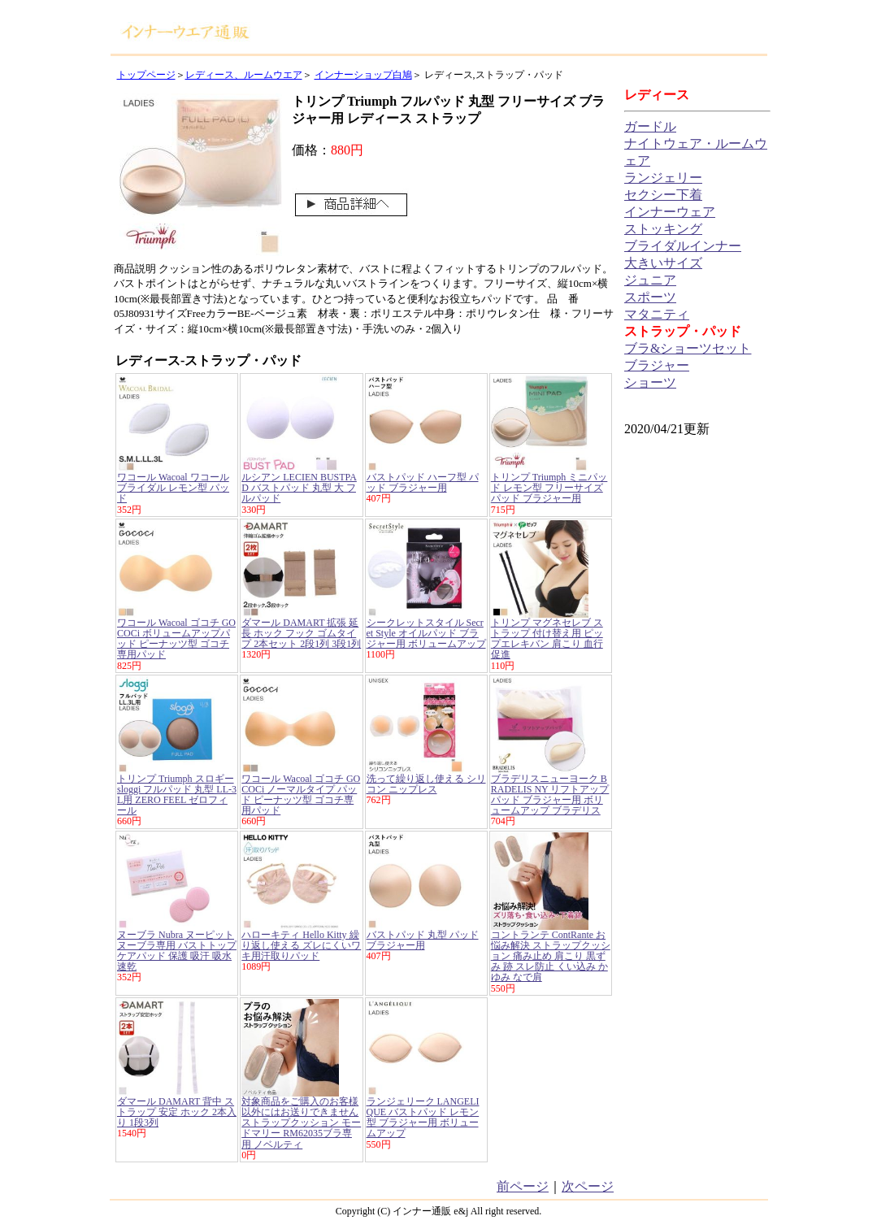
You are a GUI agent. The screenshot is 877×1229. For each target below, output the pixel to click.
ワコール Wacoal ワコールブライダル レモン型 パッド (173, 487)
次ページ (588, 1186)
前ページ (523, 1186)
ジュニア (650, 280)
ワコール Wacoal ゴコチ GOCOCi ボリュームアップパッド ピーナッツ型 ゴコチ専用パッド (176, 639)
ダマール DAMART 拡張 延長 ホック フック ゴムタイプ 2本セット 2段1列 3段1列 (301, 633)
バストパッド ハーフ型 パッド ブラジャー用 (423, 482)
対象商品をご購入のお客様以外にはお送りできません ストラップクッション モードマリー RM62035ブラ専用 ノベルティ (301, 1123)
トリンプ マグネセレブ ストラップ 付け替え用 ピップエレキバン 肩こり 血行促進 (547, 639)
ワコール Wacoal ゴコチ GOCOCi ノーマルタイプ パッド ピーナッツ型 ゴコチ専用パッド (300, 795)
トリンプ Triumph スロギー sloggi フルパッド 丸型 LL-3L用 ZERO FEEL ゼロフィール (177, 795)
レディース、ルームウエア (243, 74)
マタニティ (656, 314)
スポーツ (650, 297)
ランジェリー (663, 178)
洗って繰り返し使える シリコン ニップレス (426, 784)
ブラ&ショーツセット (687, 348)
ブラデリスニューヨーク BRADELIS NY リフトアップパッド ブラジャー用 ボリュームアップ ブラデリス (550, 795)
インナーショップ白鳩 (363, 74)
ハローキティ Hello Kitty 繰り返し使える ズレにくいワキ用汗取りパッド (301, 945)
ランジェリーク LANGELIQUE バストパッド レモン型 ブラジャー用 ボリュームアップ (423, 1118)
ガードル (650, 126)
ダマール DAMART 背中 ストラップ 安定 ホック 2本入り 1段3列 (177, 1112)
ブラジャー (656, 365)
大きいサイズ (663, 263)
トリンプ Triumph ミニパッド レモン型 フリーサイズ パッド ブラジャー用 (549, 487)
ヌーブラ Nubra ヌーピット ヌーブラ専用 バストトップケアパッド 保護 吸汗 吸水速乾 (177, 951)
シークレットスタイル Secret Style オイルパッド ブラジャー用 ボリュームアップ (426, 633)
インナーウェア (669, 212)
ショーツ (650, 382)
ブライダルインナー (682, 246)
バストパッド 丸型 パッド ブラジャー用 (423, 940)
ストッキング (663, 229)
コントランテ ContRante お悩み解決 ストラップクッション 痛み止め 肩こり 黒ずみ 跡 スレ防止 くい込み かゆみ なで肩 (550, 956)
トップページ (146, 74)
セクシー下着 (663, 195)
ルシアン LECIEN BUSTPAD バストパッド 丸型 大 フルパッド (299, 487)
